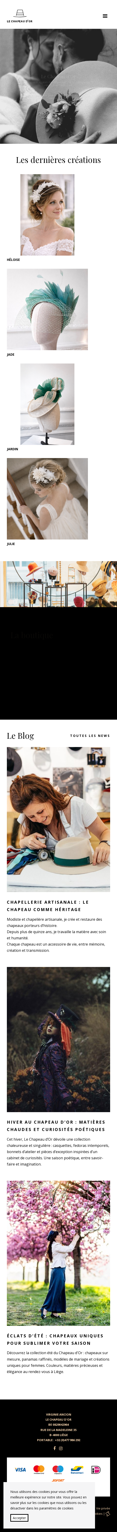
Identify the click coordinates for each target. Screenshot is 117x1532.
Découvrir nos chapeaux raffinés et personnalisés (59, 105)
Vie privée (103, 1508)
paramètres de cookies (56, 1508)
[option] (58, 86)
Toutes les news (90, 735)
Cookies (97, 1514)
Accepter (19, 1518)
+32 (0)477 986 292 (67, 1440)
